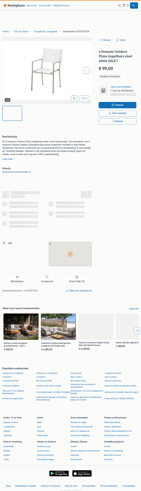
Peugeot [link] (40, 431)
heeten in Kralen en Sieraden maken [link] (120, 386)
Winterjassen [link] (76, 459)
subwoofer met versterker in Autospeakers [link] (82, 385)
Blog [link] (8, 485)
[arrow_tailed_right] (137, 331)
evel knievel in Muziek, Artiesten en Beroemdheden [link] (51, 398)
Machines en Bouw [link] (112, 455)
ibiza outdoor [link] (76, 377)
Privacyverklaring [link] (108, 485)
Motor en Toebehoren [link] (80, 431)
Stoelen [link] (6, 455)
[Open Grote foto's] (74, 98)
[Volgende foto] (86, 70)
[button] (123, 5)
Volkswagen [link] (42, 435)
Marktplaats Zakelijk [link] (25, 485)
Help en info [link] (31, 5)
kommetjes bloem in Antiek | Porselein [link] (53, 392)
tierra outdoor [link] (111, 377)
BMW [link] (39, 422)
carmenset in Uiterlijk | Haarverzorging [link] (121, 392)
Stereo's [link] (6, 431)
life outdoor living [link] (44, 381)
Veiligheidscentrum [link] (61, 5)
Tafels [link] (6, 459)
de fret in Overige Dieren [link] (12, 398)
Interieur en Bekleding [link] (80, 435)
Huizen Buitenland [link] (45, 455)
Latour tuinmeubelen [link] (120, 86)
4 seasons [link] (6, 377)
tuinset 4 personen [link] (113, 381)
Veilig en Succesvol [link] (50, 485)
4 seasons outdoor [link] (113, 373)
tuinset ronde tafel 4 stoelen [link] (48, 386)
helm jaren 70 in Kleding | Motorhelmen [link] (13, 392)
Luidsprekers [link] (9, 427)
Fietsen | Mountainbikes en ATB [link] (118, 431)
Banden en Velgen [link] (78, 422)
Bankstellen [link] (8, 446)
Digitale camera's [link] (10, 422)
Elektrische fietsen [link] (112, 422)
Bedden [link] (6, 451)
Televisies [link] (7, 435)
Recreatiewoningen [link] (45, 459)
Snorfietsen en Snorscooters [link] (116, 435)
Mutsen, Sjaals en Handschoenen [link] (85, 451)
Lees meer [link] (9, 159)
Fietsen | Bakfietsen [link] (112, 427)
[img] (12, 113)
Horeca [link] (107, 446)
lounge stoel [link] (75, 373)
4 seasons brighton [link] (11, 386)
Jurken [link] (73, 446)
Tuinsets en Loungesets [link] (12, 373)
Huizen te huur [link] (43, 451)
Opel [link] (39, 427)
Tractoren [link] (108, 459)
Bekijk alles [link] (134, 309)
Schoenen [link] (74, 455)
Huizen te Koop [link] (44, 446)
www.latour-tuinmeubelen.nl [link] (16, 172)
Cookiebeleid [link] (128, 485)
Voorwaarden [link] (45, 5)
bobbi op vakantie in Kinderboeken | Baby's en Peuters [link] (86, 398)
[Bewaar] (84, 98)
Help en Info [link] (71, 485)
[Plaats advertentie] (134, 5)
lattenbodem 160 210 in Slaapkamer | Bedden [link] (87, 392)
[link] (13, 5)
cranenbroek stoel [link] (10, 381)
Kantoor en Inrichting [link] (113, 451)
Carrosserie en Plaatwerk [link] (81, 427)
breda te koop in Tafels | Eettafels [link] (119, 398)
